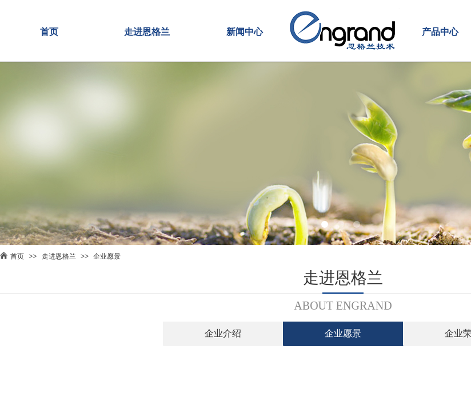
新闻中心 (244, 32)
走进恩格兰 (147, 32)
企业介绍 (223, 333)
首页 (49, 32)
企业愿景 (107, 256)
